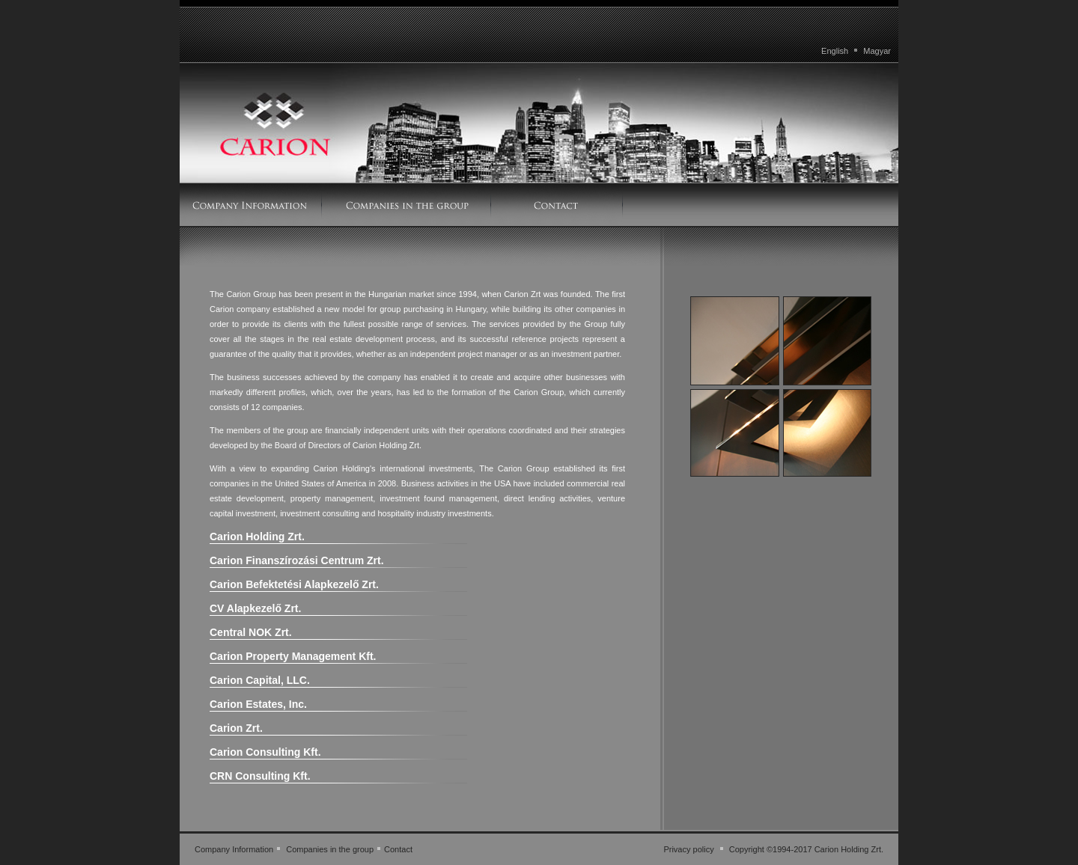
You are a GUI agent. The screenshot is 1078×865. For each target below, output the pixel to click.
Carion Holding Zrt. (257, 536)
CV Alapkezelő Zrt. (255, 608)
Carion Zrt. (236, 728)
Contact (398, 849)
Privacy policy (688, 849)
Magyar (877, 50)
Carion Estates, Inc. (258, 704)
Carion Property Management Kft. (293, 656)
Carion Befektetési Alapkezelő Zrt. (294, 584)
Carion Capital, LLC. (260, 680)
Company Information (234, 849)
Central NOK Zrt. (251, 632)
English (834, 50)
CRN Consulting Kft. (260, 776)
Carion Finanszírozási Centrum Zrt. (297, 560)
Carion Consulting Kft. (265, 752)
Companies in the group (330, 849)
